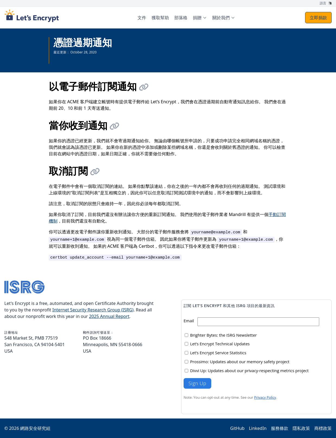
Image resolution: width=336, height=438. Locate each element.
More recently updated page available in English (90, 56)
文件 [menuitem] (141, 18)
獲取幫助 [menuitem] (160, 18)
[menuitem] (200, 17)
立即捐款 (318, 18)
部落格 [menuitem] (180, 18)
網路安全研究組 (35, 428)
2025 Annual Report (109, 316)
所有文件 (59, 61)
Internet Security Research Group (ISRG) (92, 310)
